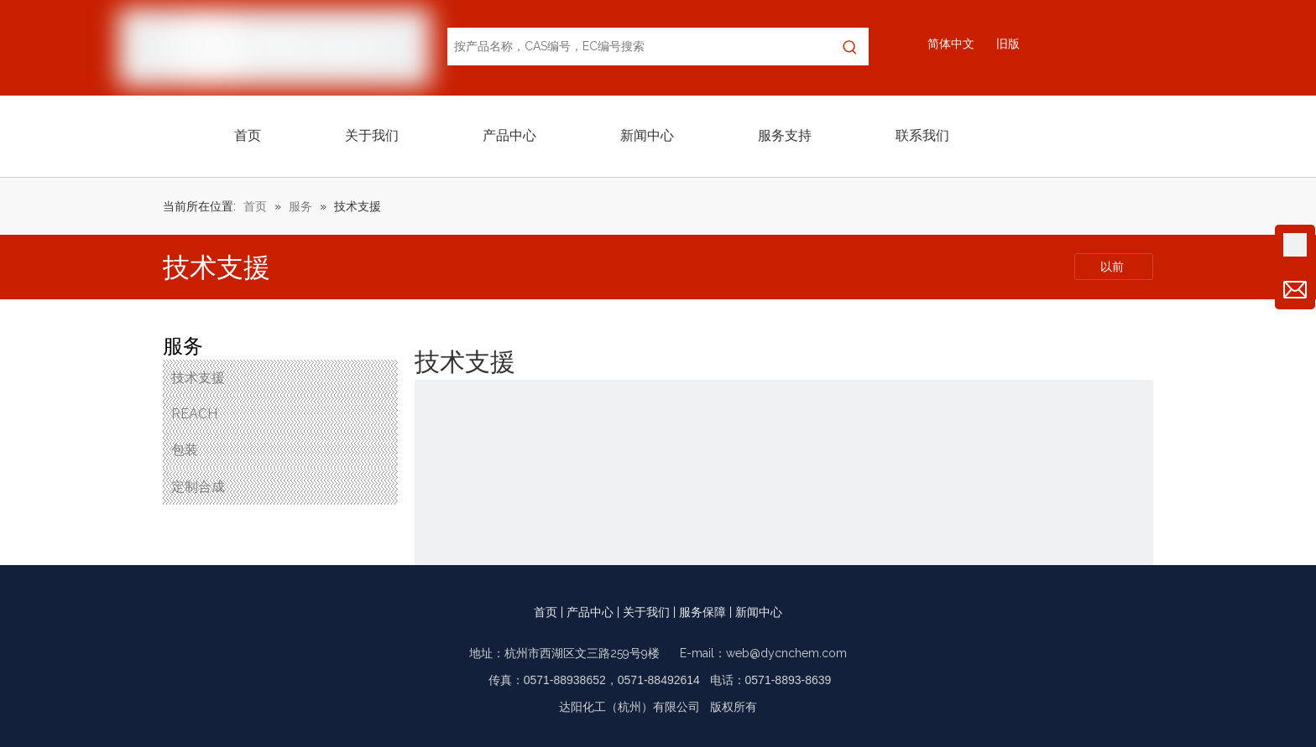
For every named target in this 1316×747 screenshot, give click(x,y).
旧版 (1008, 43)
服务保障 (702, 612)
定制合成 (198, 487)
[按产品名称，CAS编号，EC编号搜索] (639, 46)
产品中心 (590, 612)
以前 (1113, 266)
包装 (184, 450)
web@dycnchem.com (786, 653)
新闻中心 (758, 612)
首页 (545, 612)
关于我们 (646, 612)
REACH (194, 414)
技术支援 (198, 378)
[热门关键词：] (850, 46)
